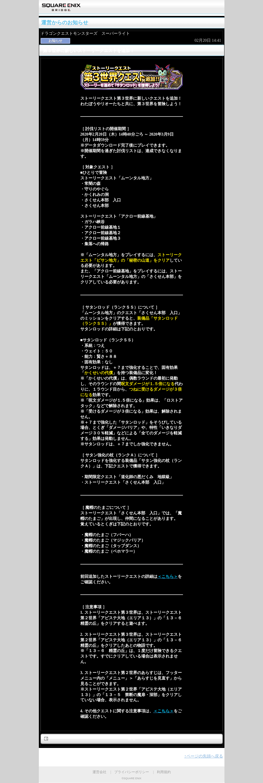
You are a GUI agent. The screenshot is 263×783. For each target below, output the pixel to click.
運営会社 (99, 772)
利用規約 (164, 772)
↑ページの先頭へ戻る (203, 756)
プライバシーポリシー (131, 772)
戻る (132, 738)
